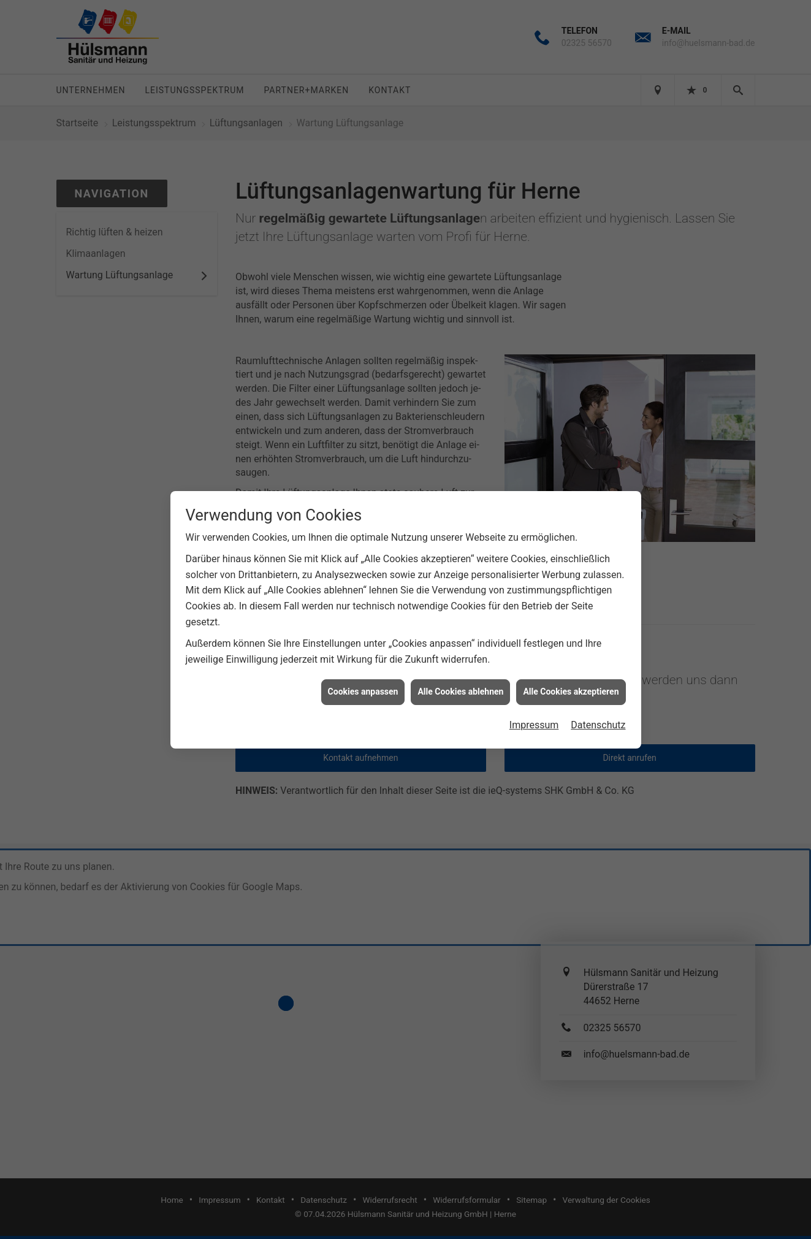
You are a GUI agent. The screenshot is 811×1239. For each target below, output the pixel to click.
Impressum (534, 714)
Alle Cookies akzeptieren (571, 681)
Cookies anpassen (363, 681)
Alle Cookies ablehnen (460, 681)
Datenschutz (598, 714)
